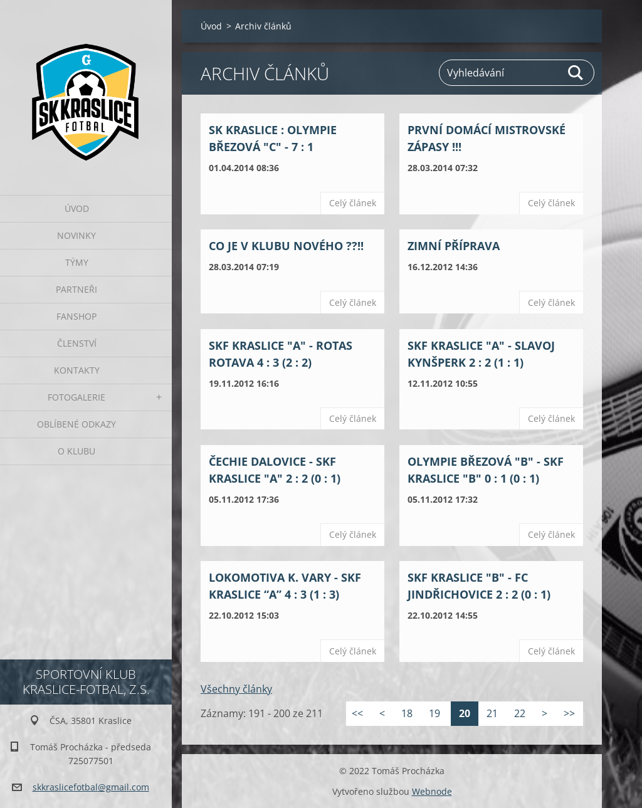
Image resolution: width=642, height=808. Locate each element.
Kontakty (77, 370)
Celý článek (352, 203)
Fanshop (76, 316)
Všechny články (236, 689)
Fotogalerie (76, 397)
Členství (77, 343)
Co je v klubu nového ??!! (286, 245)
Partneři (76, 289)
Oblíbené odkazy (76, 424)
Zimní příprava (454, 245)
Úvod (77, 208)
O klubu (76, 451)
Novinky (76, 235)
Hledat (576, 72)
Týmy (76, 262)
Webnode (432, 791)
